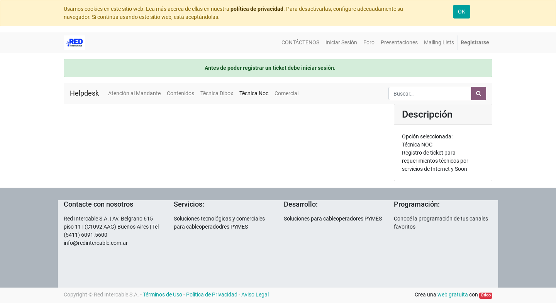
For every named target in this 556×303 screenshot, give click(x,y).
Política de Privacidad (211, 294)
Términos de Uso (162, 294)
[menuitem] (300, 42)
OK (461, 11)
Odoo (486, 295)
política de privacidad (257, 9)
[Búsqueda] (478, 93)
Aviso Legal (255, 294)
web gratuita (452, 294)
